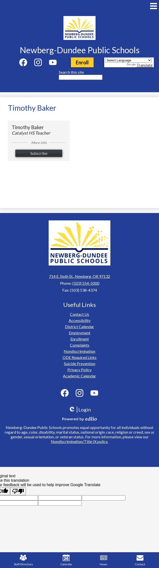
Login (79, 410)
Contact (140, 560)
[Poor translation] (18, 491)
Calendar (66, 560)
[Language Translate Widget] (128, 60)
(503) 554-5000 (85, 283)
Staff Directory (23, 560)
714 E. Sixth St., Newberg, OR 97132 (79, 276)
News (103, 560)
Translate (140, 65)
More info (39, 143)
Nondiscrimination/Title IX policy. (79, 441)
